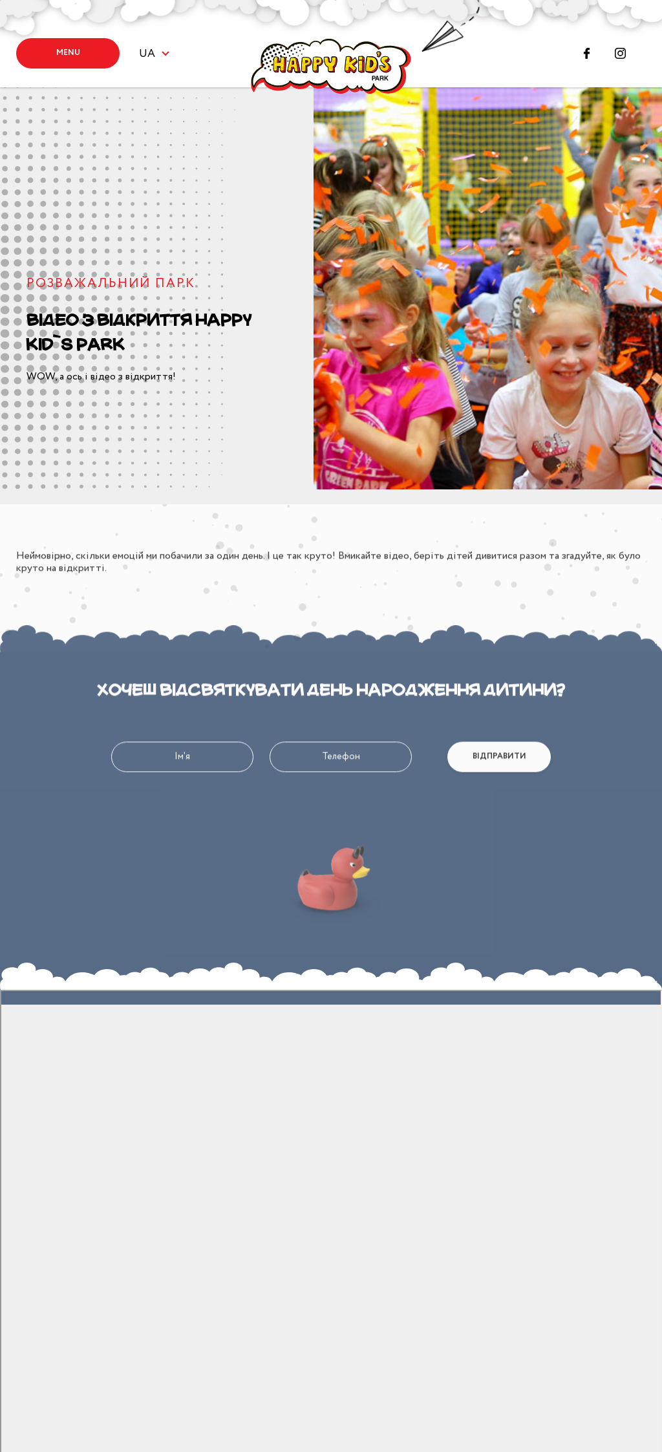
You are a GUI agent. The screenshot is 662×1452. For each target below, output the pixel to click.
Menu (68, 53)
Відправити (499, 786)
